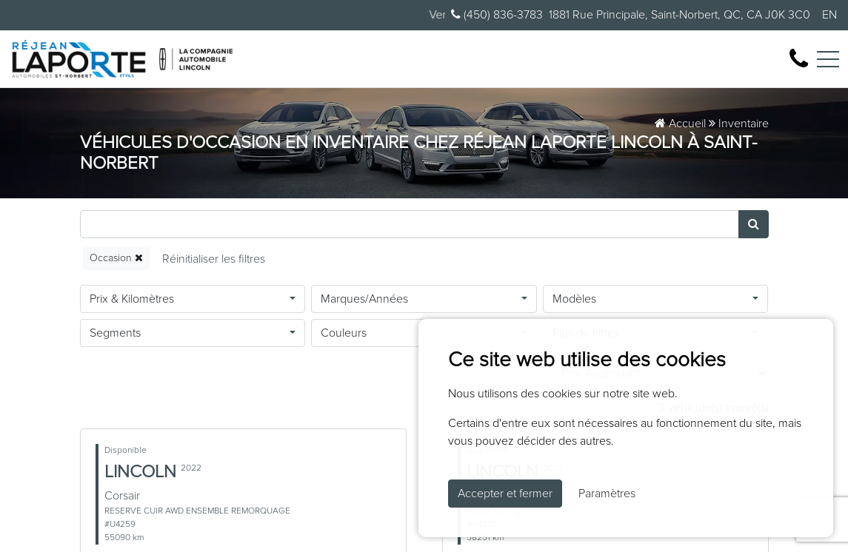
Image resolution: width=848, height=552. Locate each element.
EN (829, 15)
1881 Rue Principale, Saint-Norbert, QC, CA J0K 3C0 (679, 15)
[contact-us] (798, 58)
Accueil (680, 123)
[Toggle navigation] (828, 59)
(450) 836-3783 (497, 14)
